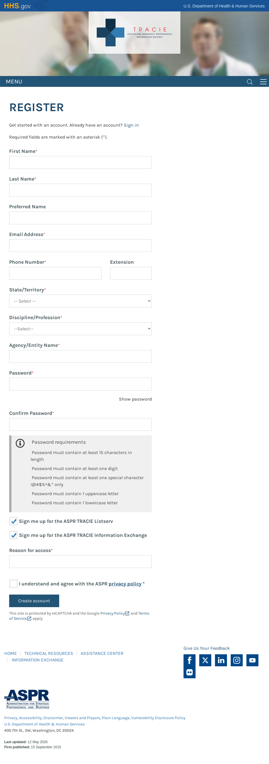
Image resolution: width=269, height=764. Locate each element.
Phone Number (26, 262)
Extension (122, 262)
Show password (135, 399)
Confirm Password (30, 413)
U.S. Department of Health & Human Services (224, 6)
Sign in (131, 125)
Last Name (21, 179)
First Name (22, 151)
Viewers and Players (82, 717)
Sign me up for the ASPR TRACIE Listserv (66, 521)
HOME (10, 653)
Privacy (10, 717)
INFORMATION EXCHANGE (37, 660)
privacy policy (125, 584)
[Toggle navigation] (249, 81)
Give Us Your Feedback (207, 648)
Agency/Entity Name (33, 345)
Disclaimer (53, 717)
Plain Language (115, 717)
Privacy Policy (112, 613)
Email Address (26, 234)
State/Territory (26, 290)
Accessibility (30, 717)
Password (20, 373)
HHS (27, 5)
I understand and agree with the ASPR (82, 584)
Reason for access (30, 550)
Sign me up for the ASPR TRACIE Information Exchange (83, 535)
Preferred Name (27, 206)
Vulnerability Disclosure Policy (158, 717)
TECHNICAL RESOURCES (48, 653)
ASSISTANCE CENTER (102, 653)
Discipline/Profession (34, 317)
